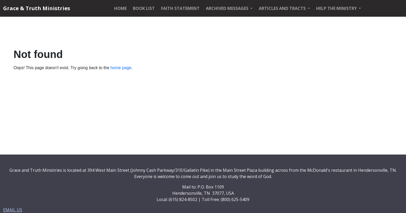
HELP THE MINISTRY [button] (337, 8)
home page (120, 68)
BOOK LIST (144, 8)
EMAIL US (12, 210)
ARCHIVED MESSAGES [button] (227, 8)
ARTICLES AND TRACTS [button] (283, 8)
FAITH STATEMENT (180, 8)
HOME (120, 8)
